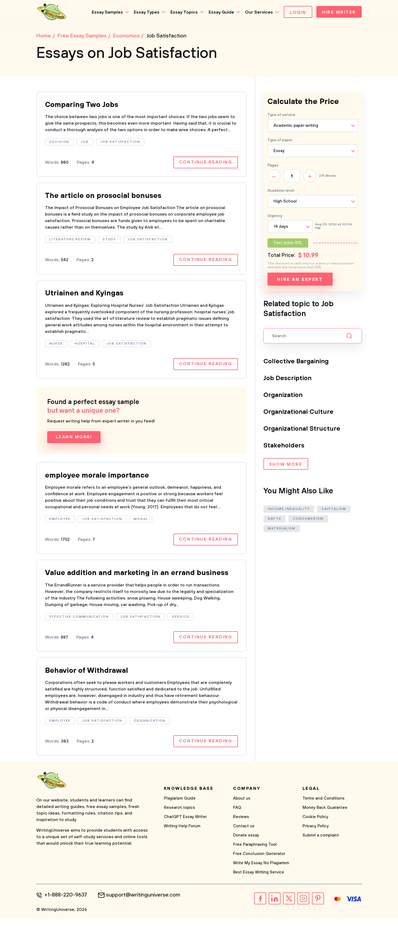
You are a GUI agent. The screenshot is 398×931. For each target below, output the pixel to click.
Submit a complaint (321, 848)
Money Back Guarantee (325, 820)
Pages (273, 165)
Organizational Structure (302, 429)
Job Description (287, 379)
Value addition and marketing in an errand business (124, 580)
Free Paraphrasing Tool (255, 857)
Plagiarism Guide (180, 811)
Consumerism (308, 519)
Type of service (281, 115)
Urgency (275, 216)
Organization (283, 396)
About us (241, 811)
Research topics (179, 820)
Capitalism (334, 509)
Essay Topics (182, 12)
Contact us (243, 839)
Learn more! (74, 439)
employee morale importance (99, 477)
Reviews (241, 829)
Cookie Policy (315, 829)
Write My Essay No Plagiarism (261, 876)
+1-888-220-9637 (66, 908)
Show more (286, 465)
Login (296, 12)
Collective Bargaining (296, 362)
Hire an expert (300, 280)
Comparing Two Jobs (83, 105)
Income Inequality (289, 509)
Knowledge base (189, 801)
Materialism (282, 529)
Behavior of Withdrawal (88, 683)
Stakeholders (283, 446)
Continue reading (205, 163)
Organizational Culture (298, 412)
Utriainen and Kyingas (86, 295)
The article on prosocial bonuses (106, 197)
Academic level (281, 191)
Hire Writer (338, 12)
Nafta (275, 519)
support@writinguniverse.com (144, 908)
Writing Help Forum (182, 839)
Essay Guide (220, 12)
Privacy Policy (316, 839)
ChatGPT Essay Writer (185, 829)
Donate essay (246, 848)
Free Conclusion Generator (259, 866)
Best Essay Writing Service (258, 885)
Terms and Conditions (324, 811)
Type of (280, 140)
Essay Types (145, 12)
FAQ (237, 820)
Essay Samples (106, 12)
